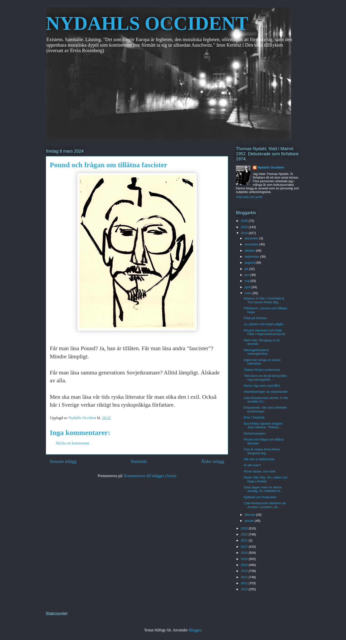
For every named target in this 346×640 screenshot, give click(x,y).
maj (248, 281)
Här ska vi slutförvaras (259, 459)
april (248, 287)
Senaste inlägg (63, 461)
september (252, 256)
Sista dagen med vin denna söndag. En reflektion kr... (263, 489)
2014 (245, 565)
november (252, 244)
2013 (245, 571)
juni (247, 275)
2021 (245, 540)
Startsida (139, 461)
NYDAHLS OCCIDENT (147, 23)
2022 (245, 534)
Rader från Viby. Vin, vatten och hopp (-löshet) (265, 479)
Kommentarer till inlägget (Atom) (150, 476)
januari (250, 520)
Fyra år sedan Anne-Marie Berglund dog (262, 451)
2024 (245, 233)
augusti (250, 262)
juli (247, 269)
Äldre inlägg (212, 461)
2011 (245, 583)
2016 (245, 552)
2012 (245, 577)
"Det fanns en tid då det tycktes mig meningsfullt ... (265, 377)
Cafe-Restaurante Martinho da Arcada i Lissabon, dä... (265, 505)
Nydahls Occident (271, 167)
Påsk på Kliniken (255, 318)
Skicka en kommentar (72, 443)
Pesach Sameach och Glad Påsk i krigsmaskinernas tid (264, 332)
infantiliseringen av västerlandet (265, 391)
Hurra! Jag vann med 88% (262, 385)
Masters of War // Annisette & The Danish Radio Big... (264, 300)
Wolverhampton (255, 433)
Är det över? (252, 465)
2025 (245, 227)
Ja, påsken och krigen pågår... (264, 324)
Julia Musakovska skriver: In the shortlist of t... (266, 400)
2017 (245, 546)
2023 (245, 528)
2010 (245, 589)
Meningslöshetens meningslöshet (256, 352)
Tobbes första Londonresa (262, 370)
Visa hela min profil (249, 197)
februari (250, 514)
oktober (250, 250)
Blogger (195, 630)
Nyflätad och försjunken (260, 497)
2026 (245, 221)
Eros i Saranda (254, 417)
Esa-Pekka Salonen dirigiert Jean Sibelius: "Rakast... (263, 425)
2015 (245, 559)
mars (249, 293)
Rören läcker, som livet (259, 471)
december (252, 238)
